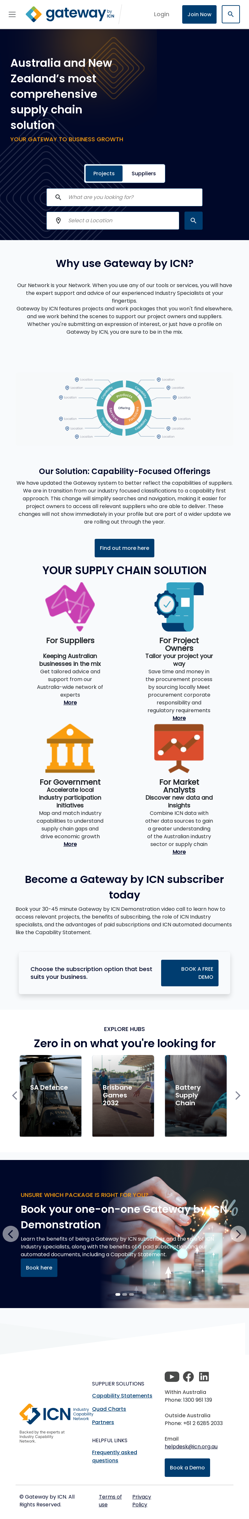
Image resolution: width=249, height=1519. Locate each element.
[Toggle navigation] (12, 14)
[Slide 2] (131, 1294)
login (161, 14)
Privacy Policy (141, 1500)
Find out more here (124, 548)
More (70, 702)
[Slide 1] (124, 1294)
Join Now (199, 14)
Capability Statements (122, 1395)
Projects (104, 173)
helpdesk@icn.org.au (191, 1446)
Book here (39, 1267)
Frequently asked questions (114, 1456)
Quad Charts (109, 1409)
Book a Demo (187, 1467)
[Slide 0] (117, 1294)
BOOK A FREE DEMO (197, 973)
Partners (103, 1422)
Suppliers (144, 173)
